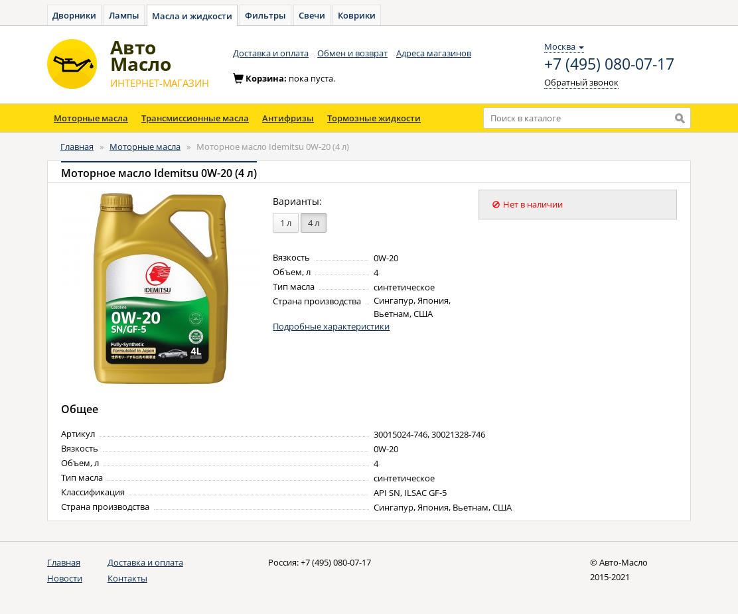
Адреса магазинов (433, 53)
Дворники (74, 15)
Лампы (124, 15)
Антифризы (288, 118)
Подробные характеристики (331, 326)
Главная (77, 147)
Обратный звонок (581, 82)
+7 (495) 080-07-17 (609, 64)
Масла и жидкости (192, 16)
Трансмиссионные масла (195, 118)
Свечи (312, 15)
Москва (564, 46)
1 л (285, 223)
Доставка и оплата (271, 53)
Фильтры (265, 15)
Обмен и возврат (352, 53)
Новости (64, 578)
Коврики (357, 15)
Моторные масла (91, 118)
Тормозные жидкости (374, 118)
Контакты (127, 578)
